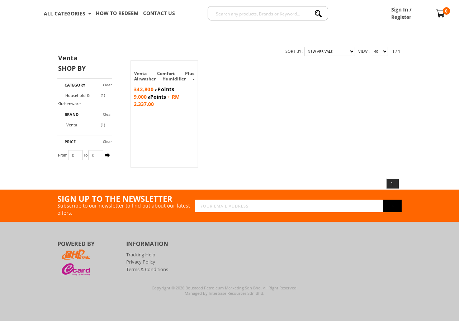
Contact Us (159, 13)
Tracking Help (140, 254)
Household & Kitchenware (73, 99)
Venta (68, 124)
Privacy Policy (140, 262)
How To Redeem (117, 13)
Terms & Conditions (147, 269)
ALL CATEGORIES (67, 13)
